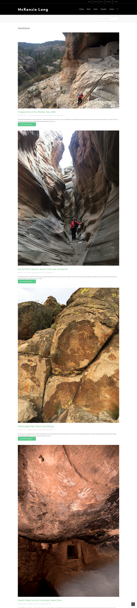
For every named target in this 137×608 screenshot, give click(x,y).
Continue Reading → (27, 124)
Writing (89, 1)
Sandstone (59, 115)
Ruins (55, 115)
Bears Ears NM (30, 603)
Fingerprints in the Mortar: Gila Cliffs (37, 112)
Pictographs (42, 603)
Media (95, 1)
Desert (30, 115)
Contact (116, 1)
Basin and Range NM (32, 429)
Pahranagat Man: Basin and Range (36, 426)
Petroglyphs (45, 429)
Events (101, 1)
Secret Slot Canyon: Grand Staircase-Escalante (43, 269)
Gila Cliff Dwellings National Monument (42, 115)
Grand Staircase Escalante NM (39, 272)
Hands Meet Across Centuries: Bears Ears (40, 600)
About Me (108, 1)
